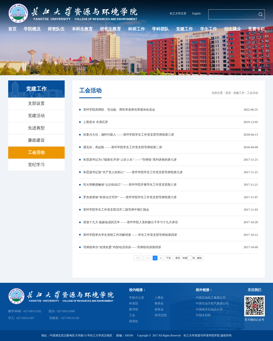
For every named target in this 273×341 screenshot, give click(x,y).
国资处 (133, 321)
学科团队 (160, 29)
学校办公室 (136, 297)
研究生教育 (110, 29)
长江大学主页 (178, 13)
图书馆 (133, 309)
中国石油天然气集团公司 (212, 303)
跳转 (199, 258)
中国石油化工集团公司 (211, 297)
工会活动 (252, 92)
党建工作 (184, 29)
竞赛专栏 (256, 29)
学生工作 (208, 29)
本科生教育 (82, 29)
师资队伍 (56, 29)
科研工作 (136, 29)
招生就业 (232, 29)
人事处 (159, 297)
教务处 (159, 303)
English (196, 13)
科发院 (133, 303)
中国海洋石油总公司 (209, 309)
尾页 (177, 258)
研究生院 (161, 315)
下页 (168, 258)
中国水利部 (203, 315)
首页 (12, 29)
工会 (132, 315)
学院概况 (32, 29)
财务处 (159, 309)
